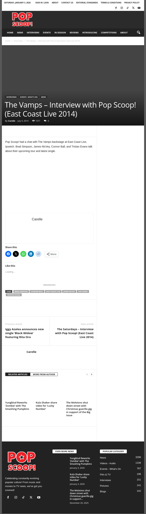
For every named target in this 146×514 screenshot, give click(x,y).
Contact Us (67, 2)
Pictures (104, 485)
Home (10, 32)
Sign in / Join (42, 2)
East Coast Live (53, 291)
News (20, 32)
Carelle (11, 120)
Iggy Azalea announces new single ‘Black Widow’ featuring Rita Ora (24, 333)
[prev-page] (87, 374)
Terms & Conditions (111, 2)
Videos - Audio (108, 463)
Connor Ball (37, 291)
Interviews (33, 32)
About (55, 2)
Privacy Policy (132, 2)
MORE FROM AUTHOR (44, 374)
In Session (60, 32)
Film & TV (105, 474)
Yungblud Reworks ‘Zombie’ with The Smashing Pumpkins (17, 406)
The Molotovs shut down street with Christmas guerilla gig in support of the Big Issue (79, 409)
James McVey (69, 291)
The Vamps (83, 291)
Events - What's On (28, 97)
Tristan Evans (13, 295)
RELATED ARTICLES (17, 374)
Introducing (89, 32)
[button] (138, 32)
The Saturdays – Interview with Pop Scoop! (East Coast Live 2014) (74, 333)
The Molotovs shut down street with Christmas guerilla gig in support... (81, 495)
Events (47, 32)
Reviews (74, 32)
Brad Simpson (21, 291)
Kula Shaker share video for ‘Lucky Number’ (46, 406)
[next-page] (92, 374)
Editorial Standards (87, 2)
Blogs (103, 491)
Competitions (109, 32)
